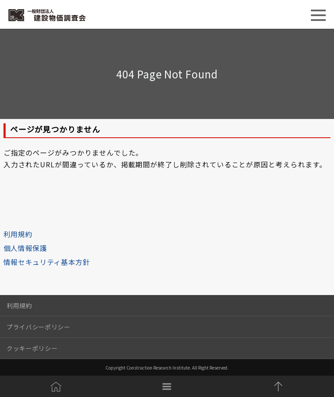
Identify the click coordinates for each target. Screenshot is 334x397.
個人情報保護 (25, 248)
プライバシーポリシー (39, 326)
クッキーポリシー (32, 348)
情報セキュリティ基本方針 (46, 262)
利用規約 (18, 234)
